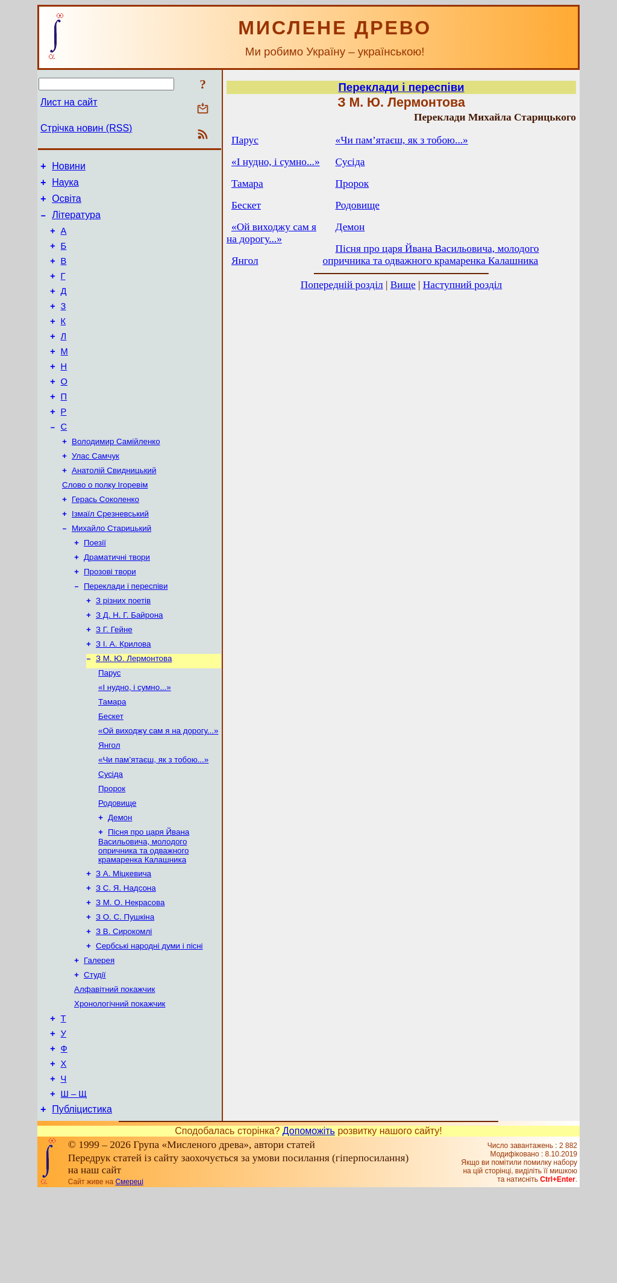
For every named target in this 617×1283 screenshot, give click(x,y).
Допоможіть (309, 1222)
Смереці (129, 1273)
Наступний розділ (462, 284)
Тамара (112, 757)
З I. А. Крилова (123, 694)
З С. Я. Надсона (126, 956)
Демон (120, 882)
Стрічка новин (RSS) (86, 128)
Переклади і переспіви (126, 631)
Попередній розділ (342, 284)
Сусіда (110, 835)
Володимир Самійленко (116, 475)
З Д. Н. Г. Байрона (129, 663)
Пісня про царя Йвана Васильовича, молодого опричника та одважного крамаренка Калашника (143, 912)
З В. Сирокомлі (124, 1003)
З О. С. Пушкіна (125, 988)
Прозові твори (110, 616)
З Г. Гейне (114, 678)
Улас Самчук (95, 490)
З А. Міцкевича (123, 941)
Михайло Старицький (111, 569)
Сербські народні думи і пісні (149, 1019)
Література (76, 222)
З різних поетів (123, 647)
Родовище (117, 866)
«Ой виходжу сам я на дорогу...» (158, 788)
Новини (69, 168)
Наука (65, 186)
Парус (109, 725)
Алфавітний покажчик (114, 1066)
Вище (403, 284)
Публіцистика (82, 1200)
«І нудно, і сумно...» (134, 741)
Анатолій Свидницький (114, 506)
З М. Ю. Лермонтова (134, 710)
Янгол (109, 804)
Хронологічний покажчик (119, 1082)
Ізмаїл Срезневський (110, 553)
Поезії (95, 584)
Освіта (66, 204)
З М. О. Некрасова (130, 972)
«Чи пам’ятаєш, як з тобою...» (153, 819)
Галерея (99, 1035)
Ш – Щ (74, 1183)
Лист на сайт (69, 102)
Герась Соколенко (105, 537)
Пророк (111, 851)
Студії (95, 1050)
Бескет (111, 772)
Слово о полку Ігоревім (105, 522)
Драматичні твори (117, 600)
